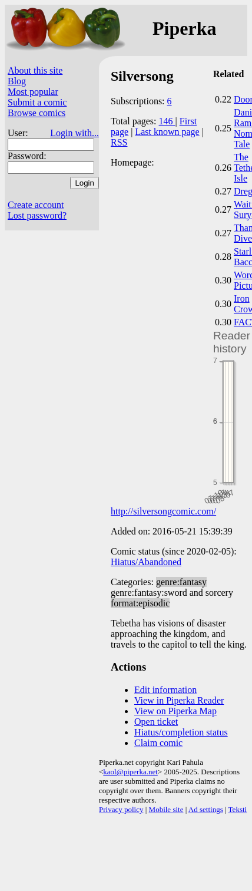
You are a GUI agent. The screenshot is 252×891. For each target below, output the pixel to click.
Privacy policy (121, 809)
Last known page (167, 132)
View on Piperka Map (175, 711)
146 (167, 121)
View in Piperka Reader (179, 700)
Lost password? (37, 215)
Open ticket (156, 722)
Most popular (33, 92)
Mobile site (166, 809)
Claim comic (158, 743)
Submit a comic (37, 102)
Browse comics (36, 113)
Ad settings (205, 809)
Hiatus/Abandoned (146, 562)
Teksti (237, 809)
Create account (36, 205)
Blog (17, 81)
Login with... (74, 133)
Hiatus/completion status (181, 732)
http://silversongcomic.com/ (163, 511)
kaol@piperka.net (130, 771)
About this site (35, 70)
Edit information (165, 690)
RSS (119, 142)
